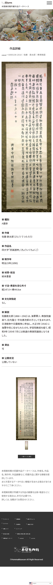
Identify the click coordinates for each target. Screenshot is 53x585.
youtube (7, 556)
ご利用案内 (8, 533)
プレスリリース (9, 524)
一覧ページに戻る (26, 461)
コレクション (31, 529)
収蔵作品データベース (12, 551)
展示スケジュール (10, 529)
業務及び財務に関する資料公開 (16, 547)
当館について (8, 538)
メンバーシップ (28, 538)
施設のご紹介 (26, 533)
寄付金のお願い (10, 543)
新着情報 (27, 524)
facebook (34, 551)
